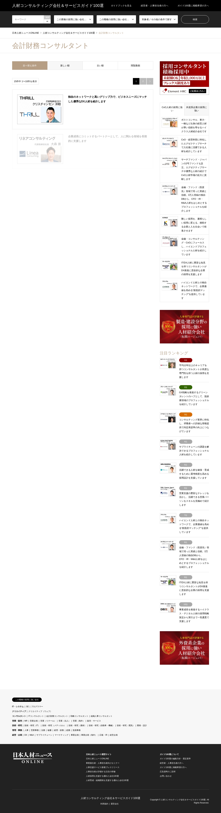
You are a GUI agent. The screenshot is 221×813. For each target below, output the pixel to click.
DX (25, 735)
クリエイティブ (19, 711)
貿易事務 (77, 730)
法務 (43, 730)
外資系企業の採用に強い (196, 109)
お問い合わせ (166, 776)
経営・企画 (17, 735)
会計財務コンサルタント (57, 716)
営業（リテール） (48, 721)
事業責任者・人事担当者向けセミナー (102, 763)
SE (27, 706)
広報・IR (103, 735)
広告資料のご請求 (168, 771)
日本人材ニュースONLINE (97, 758)
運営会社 (115, 804)
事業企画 (75, 735)
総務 (68, 730)
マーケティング (61, 735)
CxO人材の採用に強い (172, 109)
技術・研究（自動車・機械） (101, 725)
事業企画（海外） (89, 735)
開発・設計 (142, 725)
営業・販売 (17, 721)
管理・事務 (17, 730)
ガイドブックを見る (121, 5)
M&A (32, 735)
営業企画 (34, 721)
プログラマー (37, 706)
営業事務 (35, 730)
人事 (26, 730)
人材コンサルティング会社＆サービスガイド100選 (110, 798)
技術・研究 (17, 725)
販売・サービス (94, 721)
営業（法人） (64, 721)
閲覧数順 (135, 65)
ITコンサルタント (36, 716)
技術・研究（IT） (32, 725)
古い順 (100, 65)
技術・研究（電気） (126, 725)
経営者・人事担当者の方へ (154, 5)
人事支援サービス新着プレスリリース (102, 767)
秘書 (50, 730)
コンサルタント (19, 716)
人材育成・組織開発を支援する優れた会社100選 (107, 780)
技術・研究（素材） (77, 725)
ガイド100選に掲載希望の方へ (193, 5)
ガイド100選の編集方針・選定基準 (175, 758)
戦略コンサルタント (79, 716)
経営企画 (114, 735)
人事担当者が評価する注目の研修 (101, 771)
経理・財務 (59, 730)
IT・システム (18, 706)
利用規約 (104, 804)
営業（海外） (79, 721)
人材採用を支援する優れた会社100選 (102, 776)
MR (26, 721)
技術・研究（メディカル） (54, 725)
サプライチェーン (44, 735)
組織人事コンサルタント (101, 716)
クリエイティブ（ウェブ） (40, 711)
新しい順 (65, 65)
